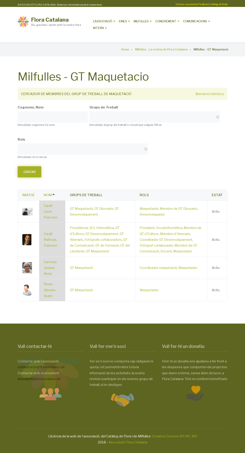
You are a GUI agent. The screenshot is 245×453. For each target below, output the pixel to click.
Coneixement (165, 21)
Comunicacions (195, 21)
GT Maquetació (81, 209)
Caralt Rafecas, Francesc (51, 240)
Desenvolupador (152, 214)
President (147, 228)
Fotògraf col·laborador (156, 245)
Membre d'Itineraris (175, 234)
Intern (98, 28)
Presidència (79, 228)
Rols (21, 139)
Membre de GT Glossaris (178, 209)
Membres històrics (209, 94)
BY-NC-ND (174, 436)
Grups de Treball (103, 107)
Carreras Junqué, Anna (50, 268)
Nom (49, 195)
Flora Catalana (50, 20)
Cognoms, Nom (31, 107)
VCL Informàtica (101, 228)
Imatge (28, 195)
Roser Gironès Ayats (50, 290)
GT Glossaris (103, 209)
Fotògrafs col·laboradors (103, 240)
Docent (166, 251)
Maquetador (149, 209)
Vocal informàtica (169, 228)
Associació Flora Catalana (128, 442)
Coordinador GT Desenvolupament (166, 240)
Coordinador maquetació (158, 268)
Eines (123, 21)
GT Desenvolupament (101, 234)
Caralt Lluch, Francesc (51, 212)
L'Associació (102, 21)
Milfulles (141, 21)
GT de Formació (107, 245)
